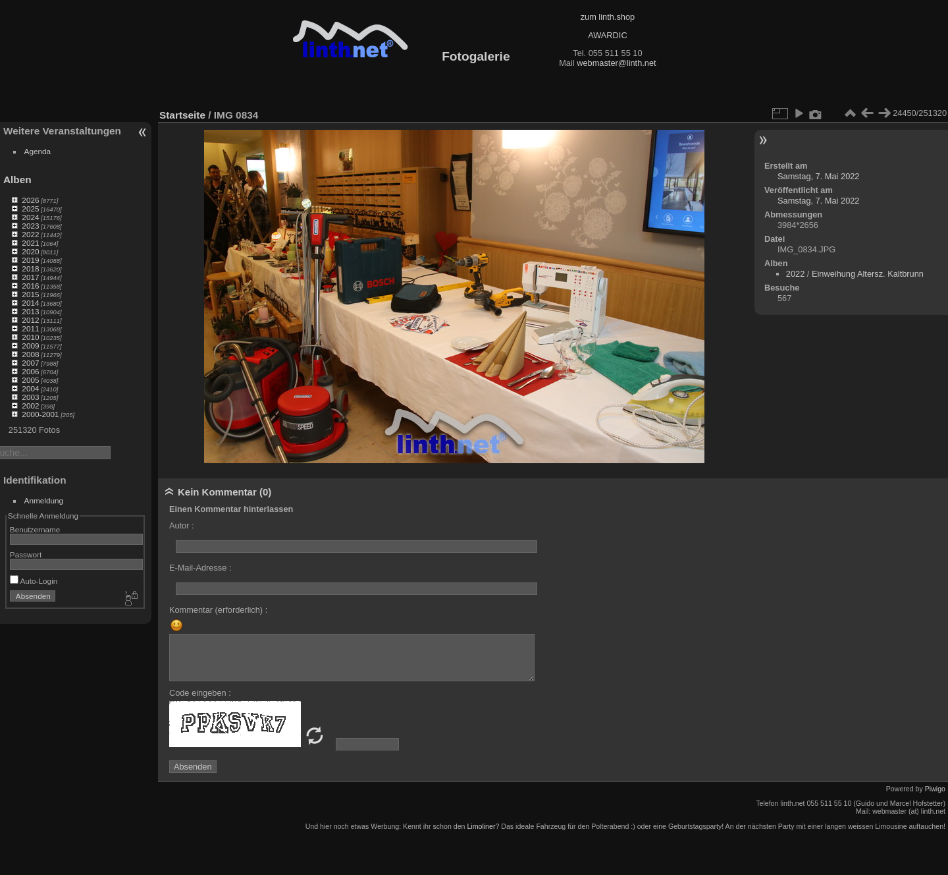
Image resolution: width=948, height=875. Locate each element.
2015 (30, 294)
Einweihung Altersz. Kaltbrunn (868, 274)
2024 (30, 217)
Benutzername (35, 529)
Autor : (181, 525)
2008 (30, 354)
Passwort (25, 554)
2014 (30, 302)
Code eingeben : (200, 693)
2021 (30, 243)
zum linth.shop (608, 17)
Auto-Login (34, 581)
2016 (30, 285)
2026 (30, 200)
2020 (30, 251)
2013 (30, 311)
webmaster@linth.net (616, 63)
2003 (30, 397)
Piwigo (935, 789)
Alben (17, 179)
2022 (30, 234)
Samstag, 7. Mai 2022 (818, 176)
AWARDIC (607, 35)
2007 (30, 362)
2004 (30, 388)
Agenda (37, 151)
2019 (30, 260)
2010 (30, 337)
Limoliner (481, 826)
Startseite (182, 115)
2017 (30, 277)
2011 (30, 328)
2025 (30, 208)
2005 (30, 380)
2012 (30, 320)
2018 (30, 268)
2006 (30, 371)
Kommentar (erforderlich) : (218, 610)
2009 (30, 345)
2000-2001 (40, 414)
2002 (30, 405)
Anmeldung (44, 500)
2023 (30, 225)
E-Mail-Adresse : (200, 568)
